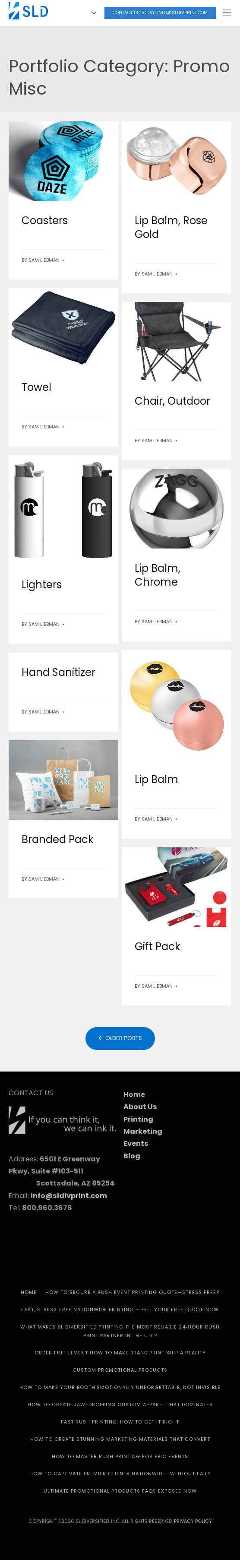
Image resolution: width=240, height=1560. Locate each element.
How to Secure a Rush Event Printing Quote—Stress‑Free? (132, 1292)
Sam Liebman (44, 260)
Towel (36, 387)
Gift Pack (157, 946)
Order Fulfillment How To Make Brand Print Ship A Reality (120, 1352)
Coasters (45, 220)
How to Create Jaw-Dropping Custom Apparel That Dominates (120, 1404)
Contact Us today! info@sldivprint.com (160, 13)
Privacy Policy (193, 1521)
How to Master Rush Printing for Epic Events (120, 1456)
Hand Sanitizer (58, 672)
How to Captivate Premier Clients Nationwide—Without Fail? (120, 1473)
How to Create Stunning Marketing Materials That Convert (120, 1439)
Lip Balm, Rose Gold (171, 227)
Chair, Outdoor (172, 401)
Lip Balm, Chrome (157, 575)
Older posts (120, 1038)
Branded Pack (58, 839)
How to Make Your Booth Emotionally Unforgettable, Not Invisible (120, 1387)
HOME (29, 1292)
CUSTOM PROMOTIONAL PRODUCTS (120, 1370)
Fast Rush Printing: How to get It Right (120, 1421)
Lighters (42, 584)
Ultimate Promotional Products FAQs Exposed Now (120, 1490)
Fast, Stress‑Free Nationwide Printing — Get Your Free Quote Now (120, 1309)
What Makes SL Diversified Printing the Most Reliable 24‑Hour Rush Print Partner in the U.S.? (120, 1331)
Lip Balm (156, 779)
